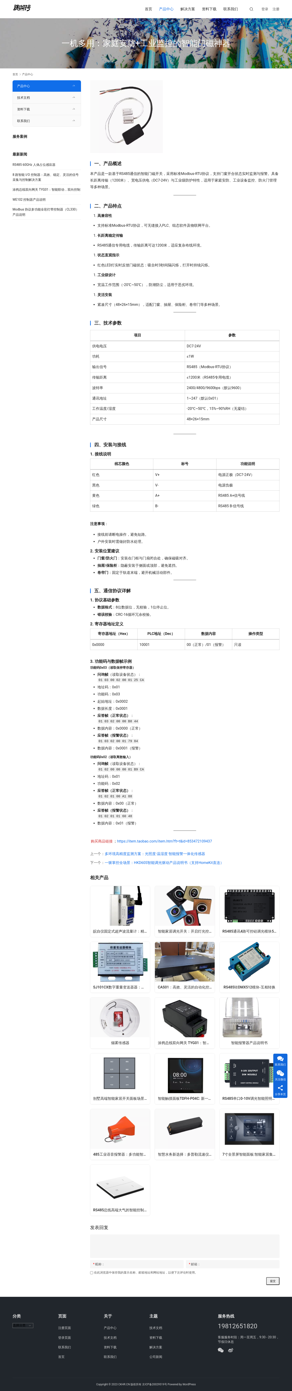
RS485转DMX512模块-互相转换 (249, 988)
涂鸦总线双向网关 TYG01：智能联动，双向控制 (186, 1044)
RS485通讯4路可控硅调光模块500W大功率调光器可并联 (251, 931)
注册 (276, 9)
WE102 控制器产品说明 (29, 199)
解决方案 (187, 9)
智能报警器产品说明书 (249, 1044)
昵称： (99, 1269)
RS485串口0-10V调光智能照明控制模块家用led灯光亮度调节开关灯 (251, 1101)
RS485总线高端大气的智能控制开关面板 (122, 1214)
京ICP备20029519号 (154, 1384)
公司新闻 (155, 1357)
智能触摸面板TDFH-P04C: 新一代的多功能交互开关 (186, 1101)
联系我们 (230, 9)
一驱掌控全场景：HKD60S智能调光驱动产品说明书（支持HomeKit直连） (164, 863)
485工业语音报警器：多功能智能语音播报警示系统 (122, 1157)
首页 (148, 9)
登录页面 (64, 1337)
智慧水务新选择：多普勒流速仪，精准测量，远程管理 (186, 1157)
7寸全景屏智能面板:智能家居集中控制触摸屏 (251, 1157)
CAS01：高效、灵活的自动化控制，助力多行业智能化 (186, 988)
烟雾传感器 (120, 1044)
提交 (273, 1286)
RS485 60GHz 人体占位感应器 (34, 164)
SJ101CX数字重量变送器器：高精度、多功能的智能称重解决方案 (122, 988)
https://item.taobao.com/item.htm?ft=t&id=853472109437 (164, 841)
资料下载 (209, 9)
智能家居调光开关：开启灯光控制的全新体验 (186, 931)
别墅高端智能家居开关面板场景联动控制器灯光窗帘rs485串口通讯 (122, 1101)
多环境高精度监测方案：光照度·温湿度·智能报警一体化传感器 (155, 854)
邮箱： (195, 1269)
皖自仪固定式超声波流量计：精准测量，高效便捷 (122, 931)
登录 (264, 9)
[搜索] (251, 9)
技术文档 (23, 97)
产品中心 (166, 9)
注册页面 (64, 1328)
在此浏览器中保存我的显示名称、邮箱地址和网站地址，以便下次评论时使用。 (146, 1277)
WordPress (189, 1384)
